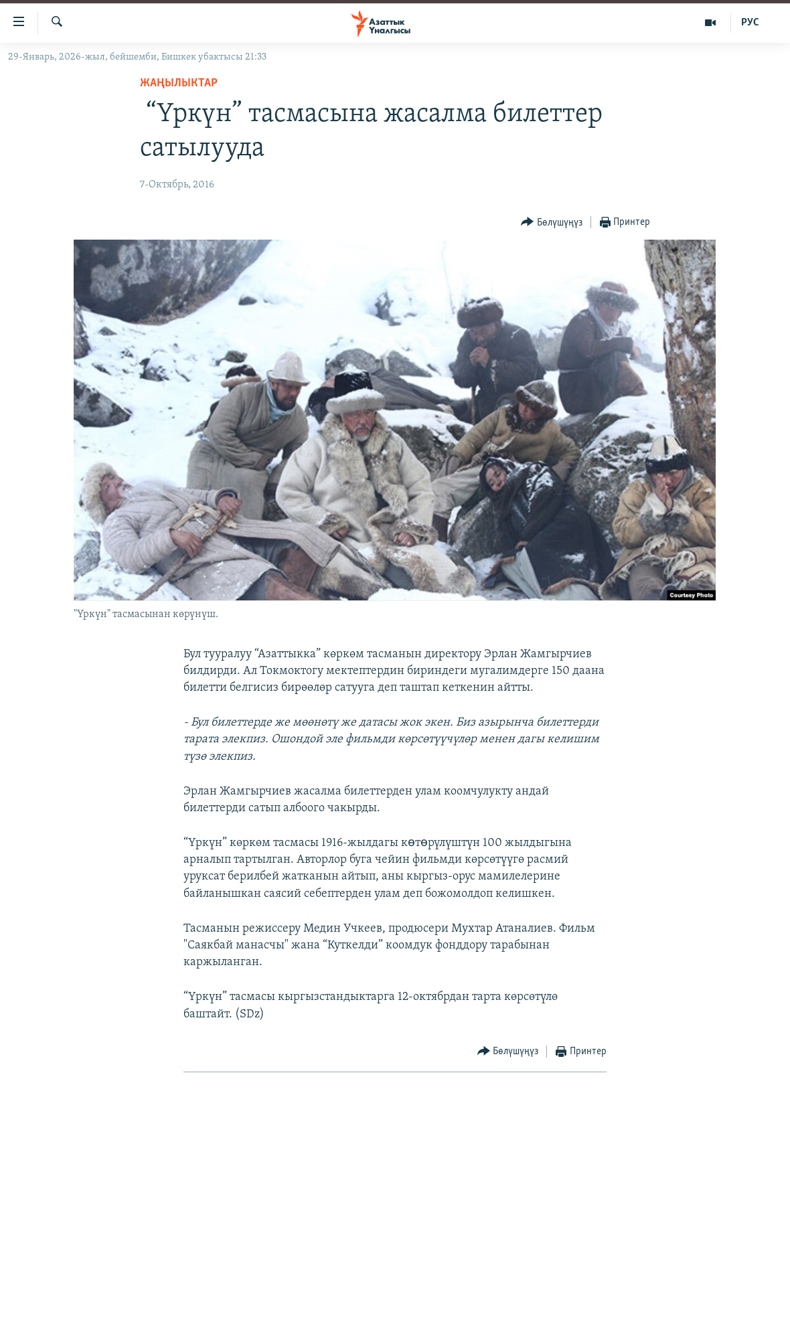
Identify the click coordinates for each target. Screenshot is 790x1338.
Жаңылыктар (179, 83)
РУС (750, 22)
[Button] (551, 223)
